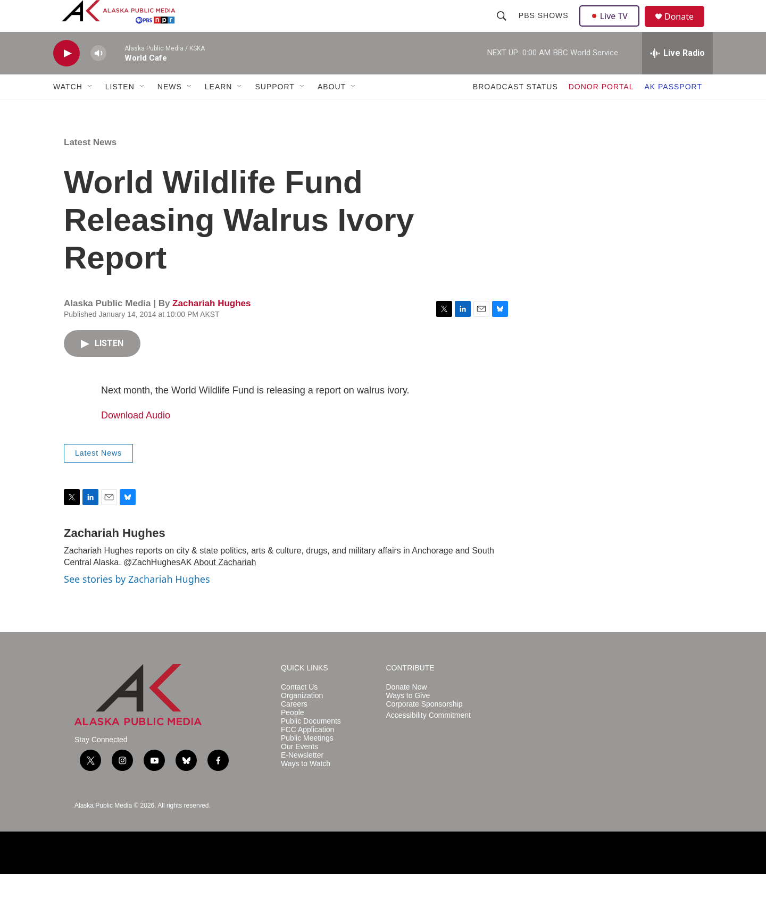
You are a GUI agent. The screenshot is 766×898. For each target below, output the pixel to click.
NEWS (169, 110)
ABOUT (332, 110)
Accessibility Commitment (428, 739)
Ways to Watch (305, 788)
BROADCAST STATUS (515, 110)
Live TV (612, 27)
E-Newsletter (302, 779)
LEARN (218, 110)
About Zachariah (225, 586)
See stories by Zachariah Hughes (137, 603)
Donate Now (406, 711)
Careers (294, 728)
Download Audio (135, 439)
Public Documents (311, 745)
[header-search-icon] (503, 27)
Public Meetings (307, 762)
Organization (302, 720)
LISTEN (120, 110)
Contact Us (299, 711)
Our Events (299, 771)
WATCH (67, 110)
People (292, 737)
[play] (66, 77)
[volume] (98, 77)
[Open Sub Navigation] (90, 110)
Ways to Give (408, 720)
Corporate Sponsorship (424, 728)
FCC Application (307, 754)
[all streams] (677, 77)
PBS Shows (545, 27)
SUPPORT (274, 110)
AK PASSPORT (673, 110)
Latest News (90, 166)
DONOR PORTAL (601, 110)
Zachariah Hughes (211, 327)
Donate (685, 29)
